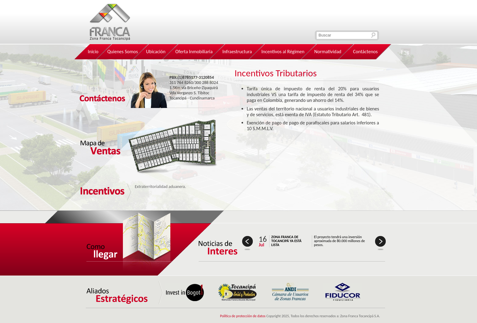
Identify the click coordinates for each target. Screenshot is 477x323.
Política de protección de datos (243, 316)
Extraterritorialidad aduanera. (160, 186)
